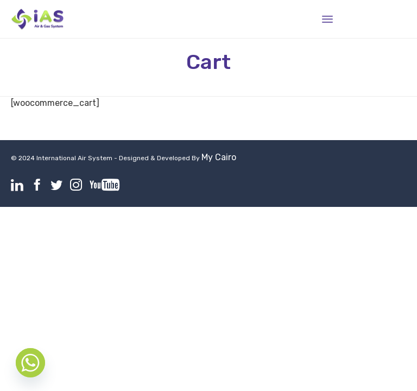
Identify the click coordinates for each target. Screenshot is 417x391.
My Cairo (218, 157)
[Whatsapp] (30, 362)
